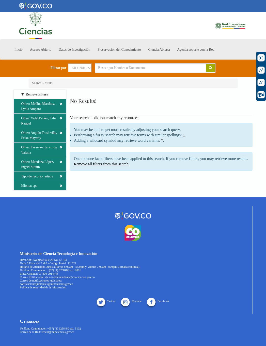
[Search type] (80, 67)
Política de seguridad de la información (43, 287)
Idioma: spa (42, 185)
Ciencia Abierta (159, 49)
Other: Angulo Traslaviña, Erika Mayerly (42, 135)
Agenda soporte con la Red (196, 49)
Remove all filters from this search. (101, 164)
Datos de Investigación (74, 49)
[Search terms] (144, 68)
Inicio (19, 49)
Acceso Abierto (40, 49)
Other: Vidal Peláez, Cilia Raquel (42, 120)
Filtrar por (58, 68)
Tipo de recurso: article (42, 176)
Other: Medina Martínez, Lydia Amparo (42, 106)
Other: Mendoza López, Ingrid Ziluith (42, 164)
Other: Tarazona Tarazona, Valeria (42, 149)
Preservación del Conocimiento (119, 49)
